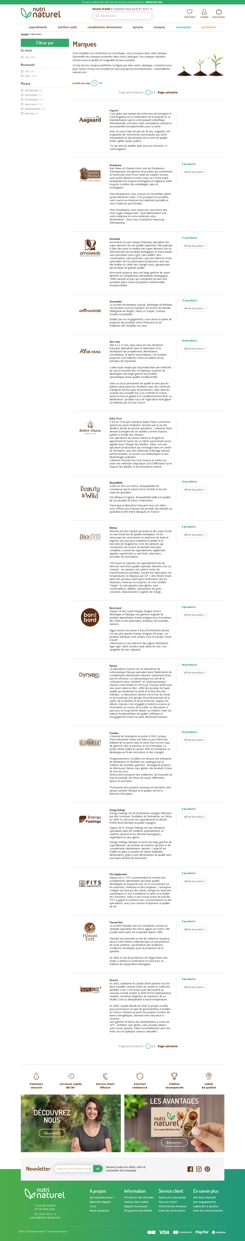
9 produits (189, 607)
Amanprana (33, 90)
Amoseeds (34, 95)
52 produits (189, 732)
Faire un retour (168, 1202)
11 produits (189, 237)
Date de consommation (208, 1210)
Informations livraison (173, 1206)
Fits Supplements (118, 874)
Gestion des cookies (136, 1202)
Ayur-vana (33, 104)
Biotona (31, 113)
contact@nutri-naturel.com (45, 1217)
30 (100, 83)
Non (31, 76)
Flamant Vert (116, 922)
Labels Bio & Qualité (205, 1206)
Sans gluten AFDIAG (39, 199)
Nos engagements (204, 1202)
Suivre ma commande (172, 1197)
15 (94, 83)
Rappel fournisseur (136, 1206)
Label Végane (35, 190)
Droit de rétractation (172, 1210)
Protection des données (139, 1197)
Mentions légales (100, 1202)
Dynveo (32, 122)
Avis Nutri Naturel (204, 1197)
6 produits (189, 809)
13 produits (189, 481)
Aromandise (34, 99)
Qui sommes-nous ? (102, 1197)
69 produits (189, 664)
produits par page (81, 83)
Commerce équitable (39, 185)
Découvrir (51, 1133)
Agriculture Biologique (41, 181)
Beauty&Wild (35, 108)
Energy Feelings (36, 132)
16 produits (189, 340)
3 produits (189, 164)
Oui (30, 57)
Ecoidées (33, 127)
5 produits (189, 526)
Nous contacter (99, 1210)
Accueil (24, 34)
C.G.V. (93, 1206)
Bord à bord (34, 118)
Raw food (34, 195)
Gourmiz (114, 980)
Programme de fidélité (138, 1210)
